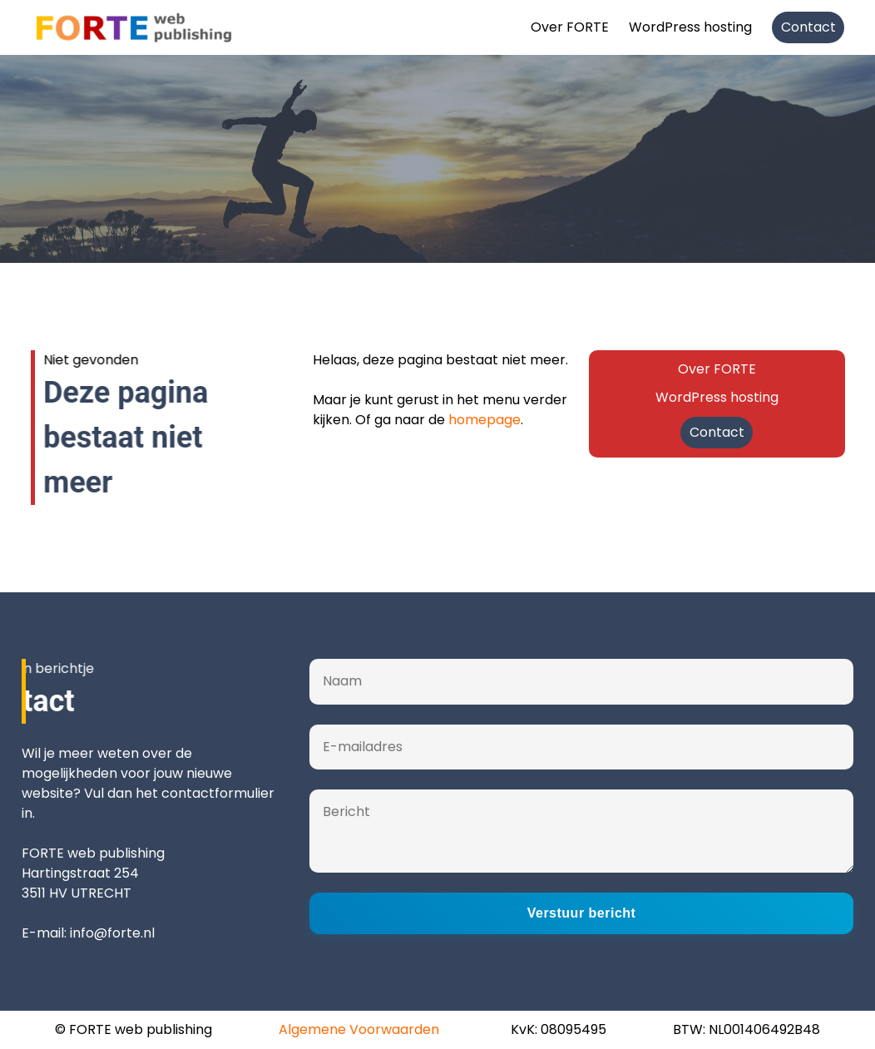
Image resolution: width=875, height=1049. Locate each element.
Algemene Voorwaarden (359, 1029)
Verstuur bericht (581, 913)
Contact (808, 27)
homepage (484, 419)
